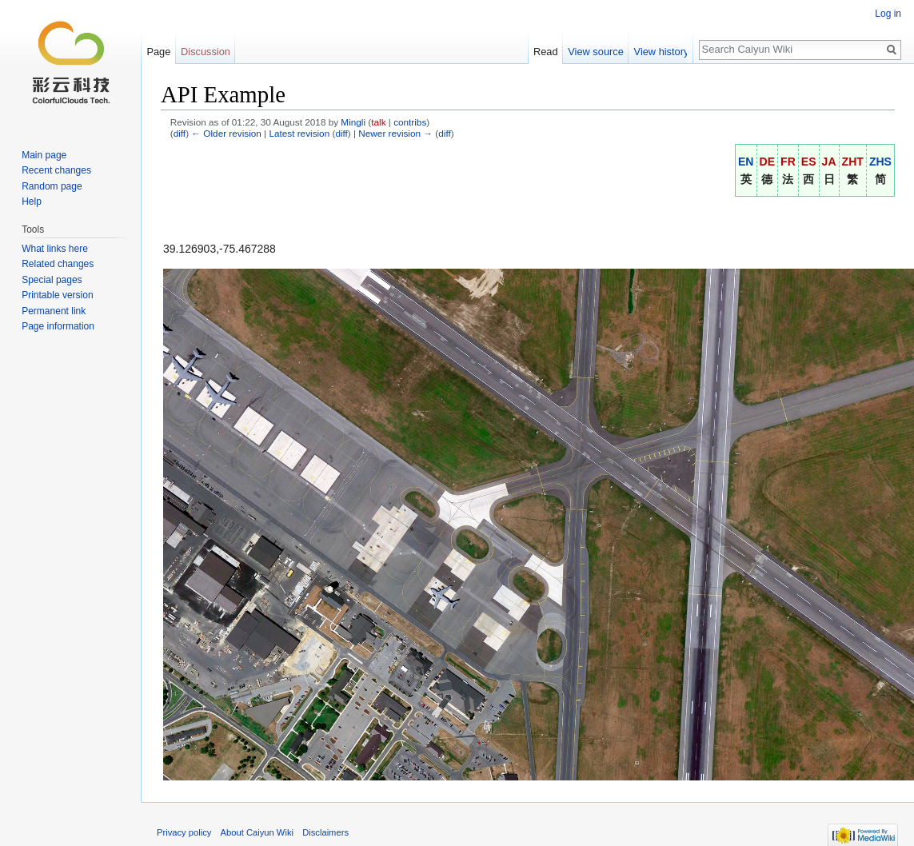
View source (601, 52)
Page (158, 52)
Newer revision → (395, 133)
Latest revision (299, 133)
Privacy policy (184, 832)
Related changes (58, 263)
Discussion (205, 52)
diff (180, 133)
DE (767, 161)
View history (666, 52)
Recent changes (56, 170)
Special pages (52, 279)
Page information (58, 326)
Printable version (57, 295)
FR (788, 161)
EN (745, 161)
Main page (44, 155)
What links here (55, 248)
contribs (409, 122)
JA (829, 161)
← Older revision (226, 133)
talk (378, 122)
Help (32, 201)
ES (808, 161)
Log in (888, 13)
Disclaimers (325, 832)
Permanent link (54, 311)
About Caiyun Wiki (257, 832)
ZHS (880, 161)
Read (550, 52)
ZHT (853, 161)
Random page (52, 186)
